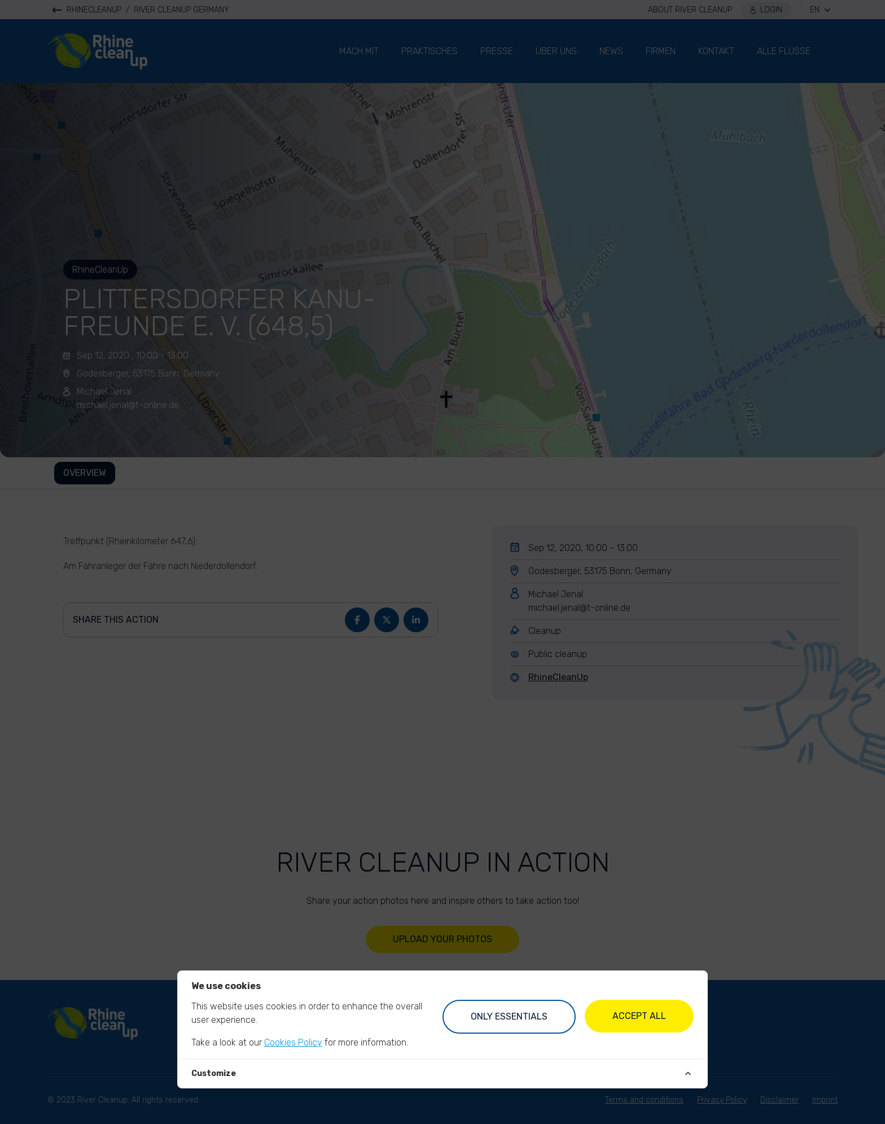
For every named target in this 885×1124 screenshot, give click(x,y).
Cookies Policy (293, 1042)
